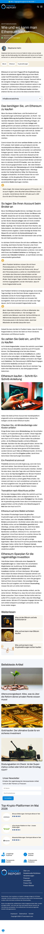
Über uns (26, 871)
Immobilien (27, 880)
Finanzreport (16, 38)
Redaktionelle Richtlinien (31, 873)
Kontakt (31, 913)
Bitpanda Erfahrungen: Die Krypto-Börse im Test (26, 837)
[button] (3, 931)
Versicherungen (28, 876)
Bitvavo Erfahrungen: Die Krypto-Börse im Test (26, 813)
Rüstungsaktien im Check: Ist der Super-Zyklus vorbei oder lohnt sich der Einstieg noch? (21, 767)
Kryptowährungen (8, 24)
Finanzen (26, 878)
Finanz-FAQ (27, 883)
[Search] (38, 7)
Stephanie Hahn (8, 35)
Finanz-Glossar (28, 885)
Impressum (14, 913)
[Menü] (41, 6)
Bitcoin (4, 64)
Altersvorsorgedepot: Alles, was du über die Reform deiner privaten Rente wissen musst (20, 697)
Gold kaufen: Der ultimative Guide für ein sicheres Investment (20, 731)
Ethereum (12, 64)
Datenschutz (23, 913)
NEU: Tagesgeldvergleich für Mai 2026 (22, 1)
